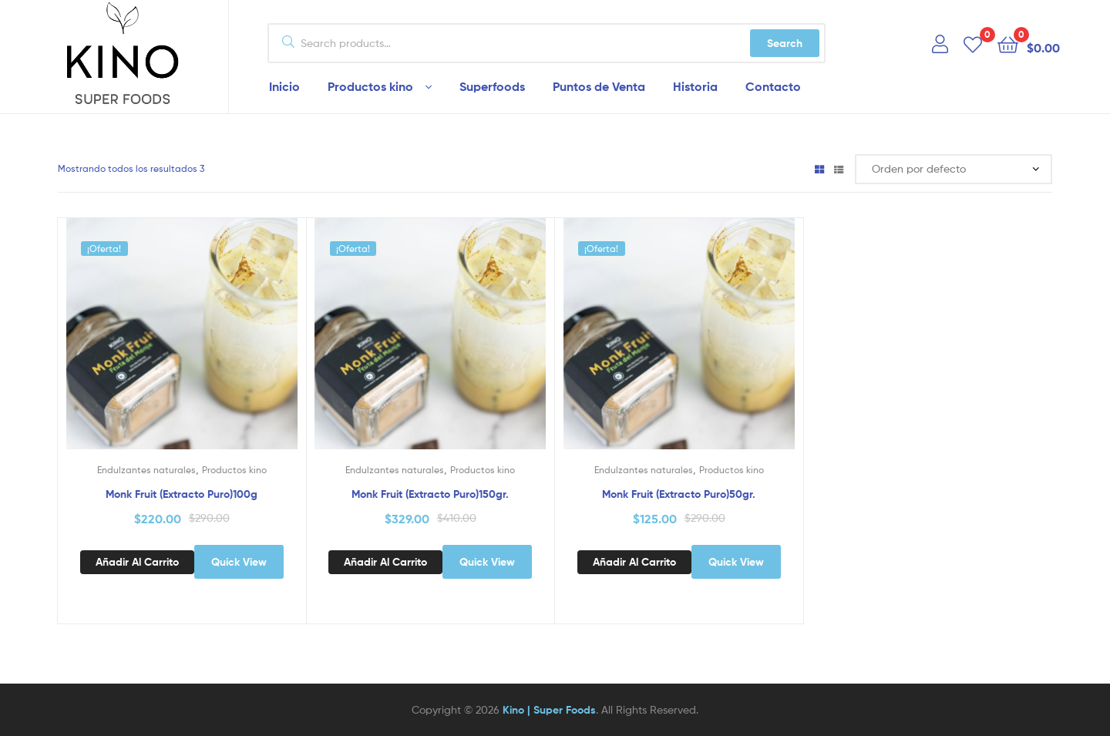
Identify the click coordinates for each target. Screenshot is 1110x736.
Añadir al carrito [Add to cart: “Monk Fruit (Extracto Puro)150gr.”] (385, 562)
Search (784, 43)
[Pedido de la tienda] (953, 169)
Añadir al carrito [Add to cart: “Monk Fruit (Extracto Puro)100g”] (137, 562)
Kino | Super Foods (549, 710)
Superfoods (492, 86)
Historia (695, 86)
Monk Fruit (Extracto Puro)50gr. (678, 494)
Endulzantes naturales (146, 470)
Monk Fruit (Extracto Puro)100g (181, 494)
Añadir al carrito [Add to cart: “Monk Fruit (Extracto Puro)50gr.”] (634, 562)
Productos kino (370, 86)
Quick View (239, 562)
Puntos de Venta (599, 86)
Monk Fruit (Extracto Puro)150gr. (430, 494)
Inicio (284, 86)
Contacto (773, 86)
